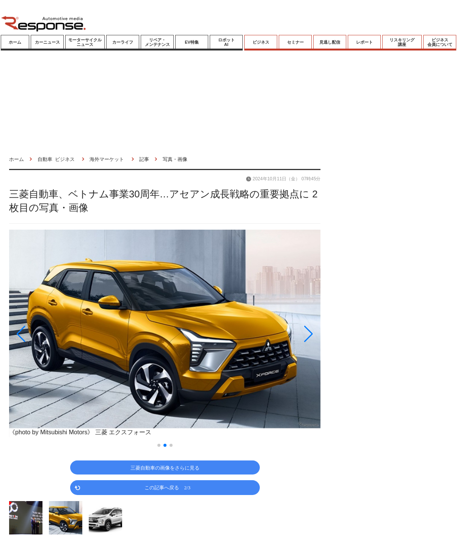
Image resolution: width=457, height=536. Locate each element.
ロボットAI (226, 42)
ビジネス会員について (439, 42)
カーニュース (47, 42)
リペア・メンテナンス (157, 42)
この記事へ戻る (167, 487)
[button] (55, 333)
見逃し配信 (329, 42)
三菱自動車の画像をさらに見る (164, 467)
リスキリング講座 (402, 42)
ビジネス (261, 42)
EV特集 (192, 42)
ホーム (15, 42)
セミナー (295, 42)
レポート (364, 42)
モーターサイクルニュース (85, 42)
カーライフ (122, 42)
